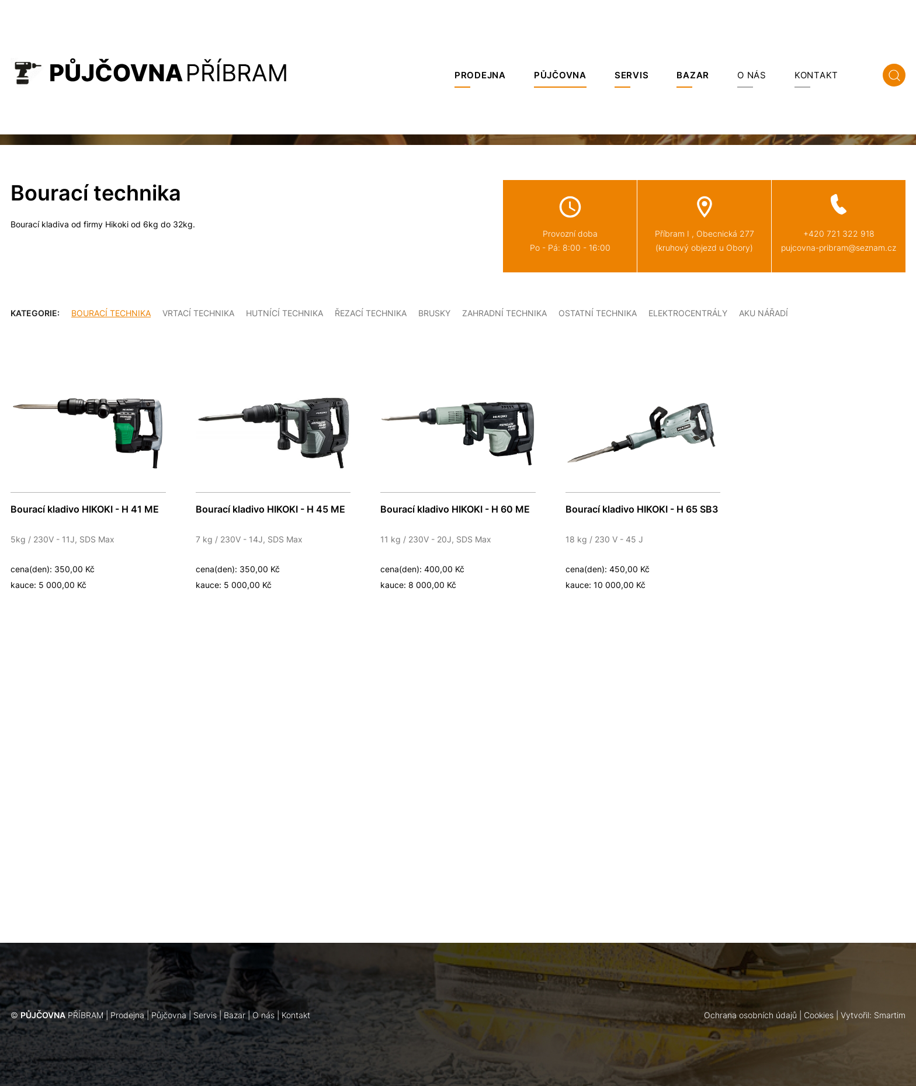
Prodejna (480, 75)
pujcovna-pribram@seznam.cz (838, 248)
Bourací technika (111, 313)
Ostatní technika (597, 313)
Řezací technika (371, 313)
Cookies (819, 1015)
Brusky (434, 313)
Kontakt (816, 75)
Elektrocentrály (687, 313)
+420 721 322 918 (839, 233)
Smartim (889, 1015)
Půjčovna (560, 75)
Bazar (692, 75)
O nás (751, 75)
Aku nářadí (763, 313)
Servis (632, 75)
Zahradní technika (504, 313)
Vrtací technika (198, 313)
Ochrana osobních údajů (750, 1015)
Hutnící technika (284, 313)
